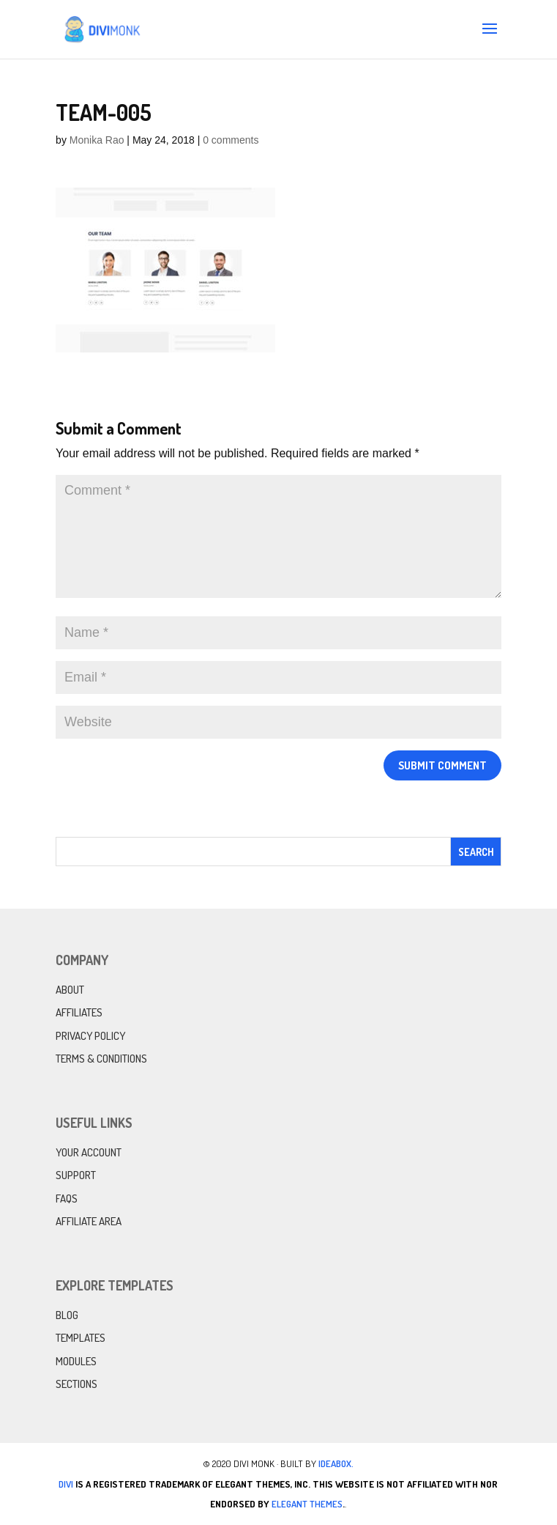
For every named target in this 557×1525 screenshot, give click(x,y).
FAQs (67, 1198)
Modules (76, 1361)
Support (76, 1175)
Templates (80, 1338)
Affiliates (79, 1012)
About (70, 990)
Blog (67, 1315)
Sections (76, 1384)
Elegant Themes (307, 1504)
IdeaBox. (336, 1463)
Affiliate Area (89, 1221)
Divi (66, 1484)
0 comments (230, 140)
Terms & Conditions (101, 1059)
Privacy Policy (90, 1036)
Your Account (89, 1152)
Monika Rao (97, 140)
